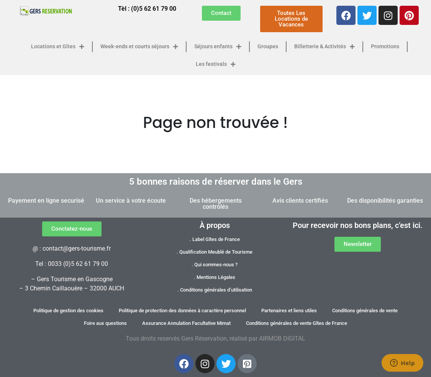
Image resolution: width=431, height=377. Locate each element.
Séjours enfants (217, 46)
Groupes (267, 46)
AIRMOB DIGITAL (282, 338)
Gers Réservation (204, 338)
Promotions (385, 46)
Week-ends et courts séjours (139, 46)
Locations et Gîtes (57, 46)
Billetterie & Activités (324, 46)
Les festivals (216, 64)
